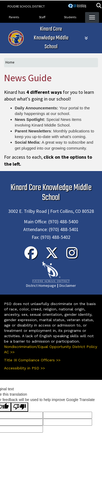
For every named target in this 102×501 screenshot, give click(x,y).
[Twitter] (51, 256)
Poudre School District (26, 6)
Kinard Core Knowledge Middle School (51, 38)
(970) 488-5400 (63, 221)
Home (9, 62)
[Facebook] (30, 256)
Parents (14, 17)
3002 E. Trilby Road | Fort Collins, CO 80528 (51, 211)
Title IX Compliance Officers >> (32, 360)
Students (70, 17)
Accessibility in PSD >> (24, 368)
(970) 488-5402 (55, 237)
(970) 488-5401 (64, 229)
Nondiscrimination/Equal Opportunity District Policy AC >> (50, 349)
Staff (42, 17)
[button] (98, 6)
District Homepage (41, 285)
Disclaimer (67, 285)
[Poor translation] (19, 407)
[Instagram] (72, 256)
